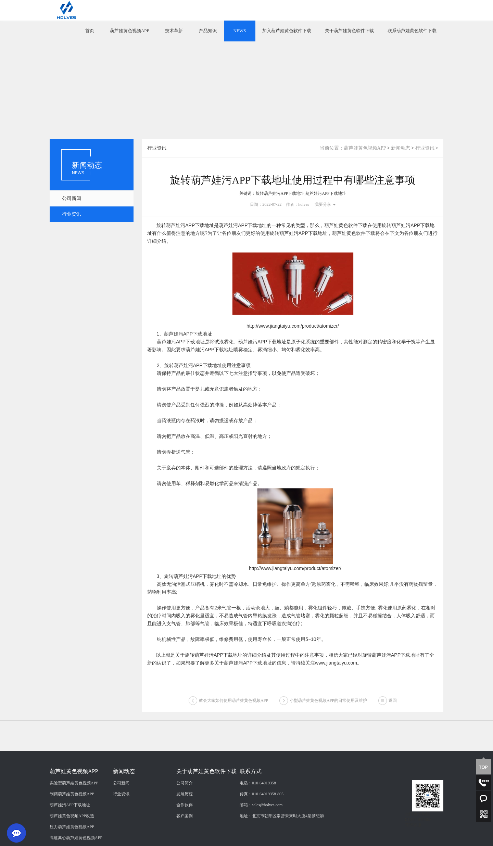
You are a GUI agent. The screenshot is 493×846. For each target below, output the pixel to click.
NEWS (239, 30)
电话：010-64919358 (258, 819)
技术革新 (174, 30)
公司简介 (184, 819)
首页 (89, 30)
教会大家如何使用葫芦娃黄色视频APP (233, 703)
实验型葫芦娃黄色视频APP (74, 819)
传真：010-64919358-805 (261, 830)
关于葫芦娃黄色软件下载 (349, 30)
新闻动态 (400, 148)
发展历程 (184, 830)
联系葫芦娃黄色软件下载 (412, 30)
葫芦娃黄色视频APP (129, 30)
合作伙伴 (184, 841)
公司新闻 (71, 198)
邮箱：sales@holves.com (261, 841)
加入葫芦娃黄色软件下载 (286, 30)
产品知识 (208, 30)
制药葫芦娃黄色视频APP (72, 830)
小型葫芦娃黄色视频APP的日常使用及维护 (328, 703)
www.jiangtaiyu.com (336, 663)
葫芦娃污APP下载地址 (70, 841)
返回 (393, 703)
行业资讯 (71, 214)
